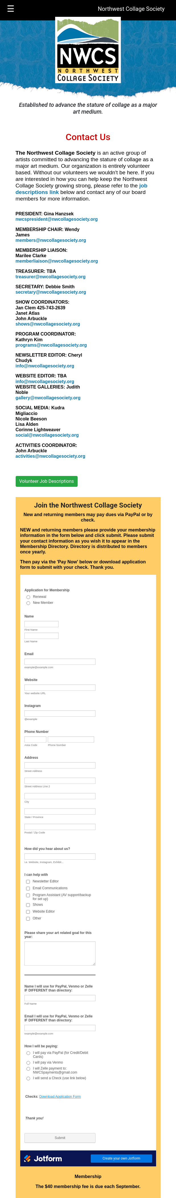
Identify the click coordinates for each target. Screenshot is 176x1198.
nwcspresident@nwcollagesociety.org (57, 219)
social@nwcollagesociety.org (47, 435)
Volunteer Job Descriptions (46, 481)
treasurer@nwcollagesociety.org (51, 276)
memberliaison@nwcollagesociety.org (57, 261)
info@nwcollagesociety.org (45, 365)
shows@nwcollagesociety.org (48, 324)
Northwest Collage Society (131, 8)
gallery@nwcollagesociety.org (48, 397)
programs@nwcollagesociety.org (51, 345)
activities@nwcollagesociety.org (51, 456)
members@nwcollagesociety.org (51, 240)
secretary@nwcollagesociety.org (51, 292)
